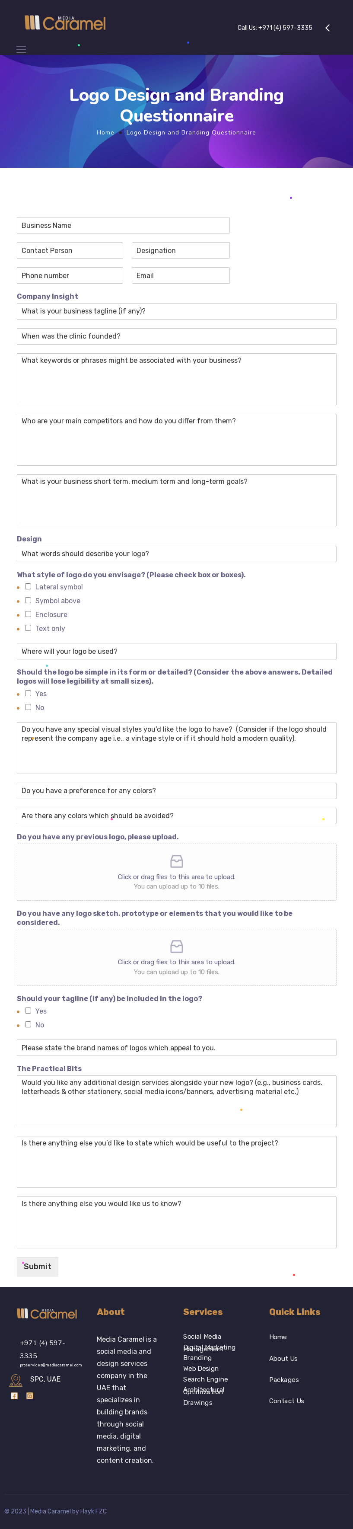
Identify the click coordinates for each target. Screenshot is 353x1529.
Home (105, 132)
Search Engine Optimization (205, 1379)
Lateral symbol (59, 587)
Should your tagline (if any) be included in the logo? (109, 999)
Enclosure (51, 615)
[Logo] (65, 21)
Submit (37, 1266)
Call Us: (275, 28)
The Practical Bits (49, 1069)
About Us (283, 1359)
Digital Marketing (209, 1347)
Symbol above (57, 601)
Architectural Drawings (204, 1390)
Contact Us (286, 1401)
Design (29, 539)
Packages (284, 1380)
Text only (50, 628)
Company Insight (47, 296)
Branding (197, 1358)
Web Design (201, 1368)
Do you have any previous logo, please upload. (98, 837)
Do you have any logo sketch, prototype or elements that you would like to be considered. (155, 918)
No (39, 708)
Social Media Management (203, 1337)
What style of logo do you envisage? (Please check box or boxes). (131, 575)
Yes (41, 694)
